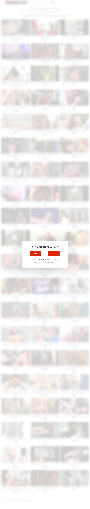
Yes (35, 253)
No (54, 253)
